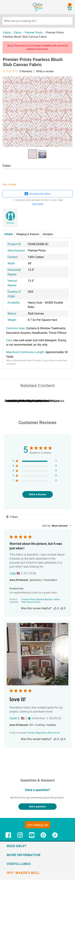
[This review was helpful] (55, 653)
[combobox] (56, 570)
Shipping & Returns (27, 234)
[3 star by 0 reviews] (35, 516)
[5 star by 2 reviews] (35, 506)
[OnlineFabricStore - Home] (37, 10)
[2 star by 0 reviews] (35, 521)
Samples (48, 234)
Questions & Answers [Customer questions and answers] (37, 825)
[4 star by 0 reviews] (35, 511)
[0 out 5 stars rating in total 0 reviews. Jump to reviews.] (17, 71)
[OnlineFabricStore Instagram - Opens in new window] (20, 882)
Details (9, 234)
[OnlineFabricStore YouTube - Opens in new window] (31, 882)
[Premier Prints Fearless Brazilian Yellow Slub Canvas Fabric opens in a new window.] (40, 645)
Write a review (45, 71)
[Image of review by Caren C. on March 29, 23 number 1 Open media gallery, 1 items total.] (37, 699)
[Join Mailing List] (37, 869)
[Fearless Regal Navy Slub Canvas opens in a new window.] (43, 777)
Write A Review (37, 539)
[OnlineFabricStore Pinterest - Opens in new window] (43, 882)
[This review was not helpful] (61, 653)
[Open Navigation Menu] (9, 7)
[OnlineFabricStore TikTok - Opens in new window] (55, 882)
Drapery (10, 223)
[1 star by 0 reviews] (35, 526)
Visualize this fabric (37, 194)
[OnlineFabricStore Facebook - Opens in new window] (8, 882)
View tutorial (37, 204)
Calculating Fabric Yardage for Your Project (32, 446)
